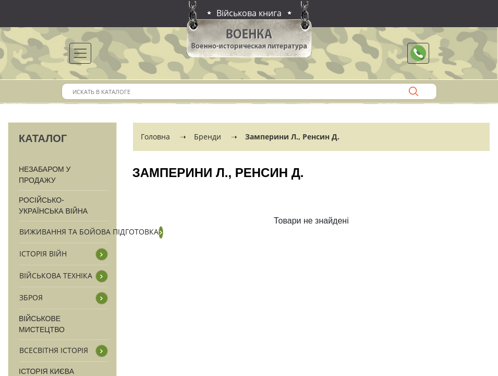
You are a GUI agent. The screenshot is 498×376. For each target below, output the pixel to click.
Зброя (31, 297)
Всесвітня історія (53, 350)
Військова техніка (55, 275)
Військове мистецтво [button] (42, 324)
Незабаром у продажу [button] (45, 174)
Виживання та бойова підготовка (89, 232)
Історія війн (43, 253)
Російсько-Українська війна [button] (53, 205)
